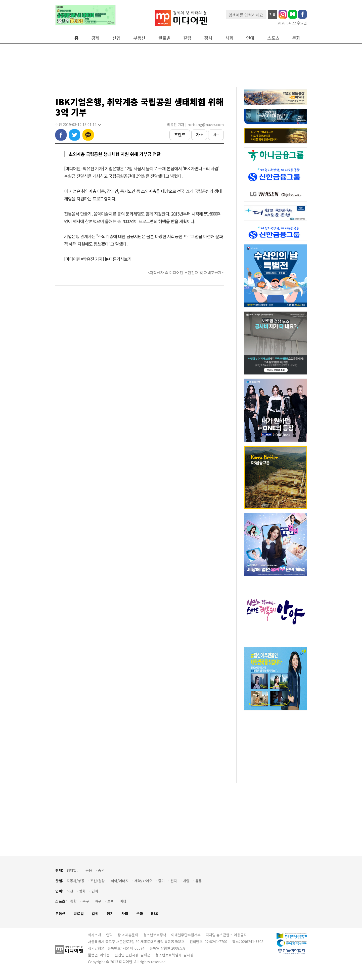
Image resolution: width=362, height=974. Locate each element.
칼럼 (187, 38)
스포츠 (273, 38)
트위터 (74, 135)
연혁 (109, 934)
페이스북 (61, 135)
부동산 (139, 38)
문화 (296, 38)
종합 (73, 901)
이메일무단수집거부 (186, 934)
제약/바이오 (143, 881)
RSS (154, 913)
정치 (208, 38)
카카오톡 (88, 135)
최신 (70, 891)
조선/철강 (97, 881)
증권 (101, 870)
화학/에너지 (120, 881)
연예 (250, 38)
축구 (85, 901)
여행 (123, 901)
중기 (161, 881)
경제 (95, 38)
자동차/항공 (75, 881)
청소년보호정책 (154, 934)
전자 (173, 881)
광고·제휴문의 (128, 934)
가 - (216, 134)
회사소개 (94, 934)
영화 (82, 891)
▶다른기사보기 (118, 259)
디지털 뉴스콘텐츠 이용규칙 (226, 934)
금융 (88, 870)
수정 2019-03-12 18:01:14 (78, 124)
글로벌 (164, 38)
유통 (198, 881)
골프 (110, 901)
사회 (229, 38)
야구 (98, 901)
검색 (272, 14)
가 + (199, 134)
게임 (186, 881)
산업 (116, 38)
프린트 (180, 135)
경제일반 (73, 870)
